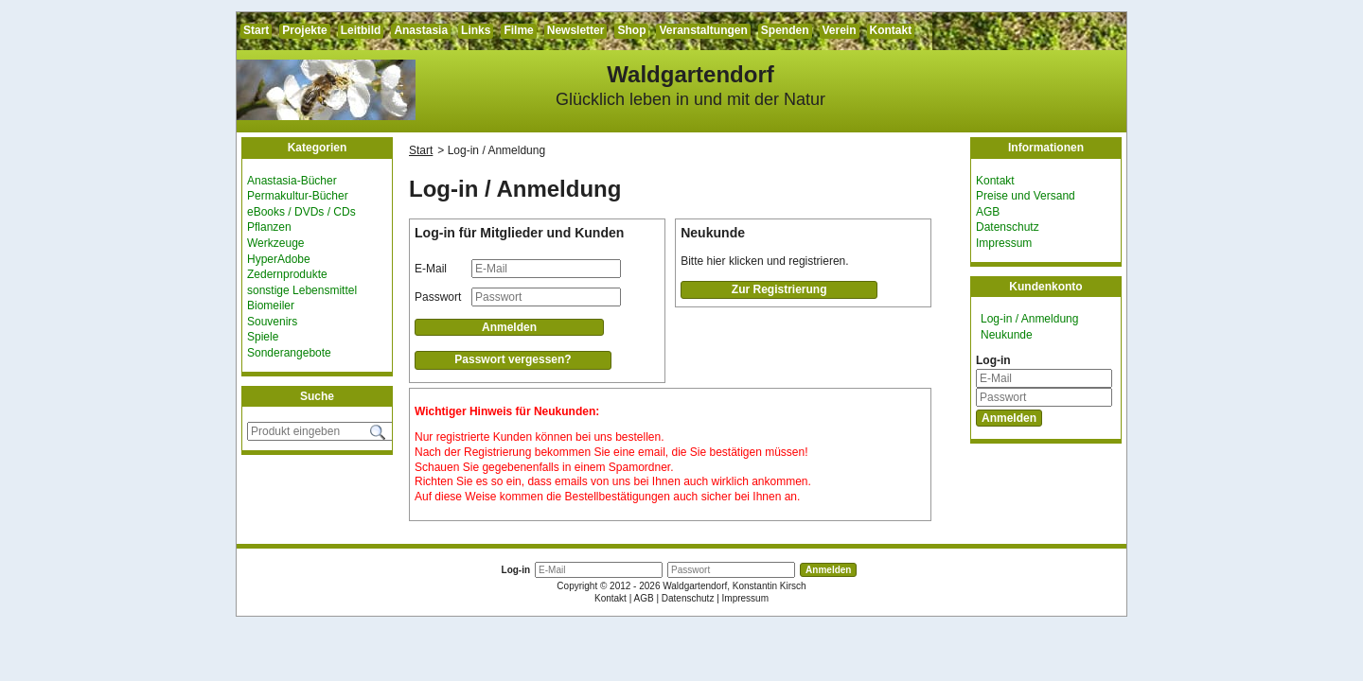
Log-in (993, 360)
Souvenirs (272, 321)
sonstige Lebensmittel (302, 290)
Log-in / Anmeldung (1029, 318)
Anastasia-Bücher (292, 180)
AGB (988, 211)
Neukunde (1007, 334)
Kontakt (891, 30)
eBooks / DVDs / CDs (301, 211)
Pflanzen (269, 227)
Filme (518, 30)
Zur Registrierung (779, 289)
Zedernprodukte (287, 274)
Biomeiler (270, 305)
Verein (840, 30)
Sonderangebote (289, 352)
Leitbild (361, 30)
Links (475, 30)
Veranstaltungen (703, 30)
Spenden (785, 30)
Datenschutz (1007, 227)
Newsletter (576, 30)
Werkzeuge (275, 243)
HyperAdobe (278, 259)
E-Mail (431, 268)
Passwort (438, 297)
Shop (631, 30)
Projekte (304, 30)
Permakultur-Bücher (297, 195)
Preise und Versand (1025, 195)
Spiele (262, 336)
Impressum (1004, 243)
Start (256, 30)
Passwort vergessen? (512, 359)
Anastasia (421, 30)
